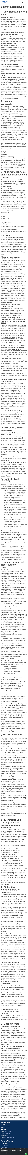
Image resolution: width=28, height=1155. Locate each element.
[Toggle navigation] (25, 2)
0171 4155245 (7, 1133)
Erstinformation (4, 1147)
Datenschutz (3, 1149)
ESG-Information (4, 1145)
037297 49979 (8, 1131)
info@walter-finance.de (9, 1137)
